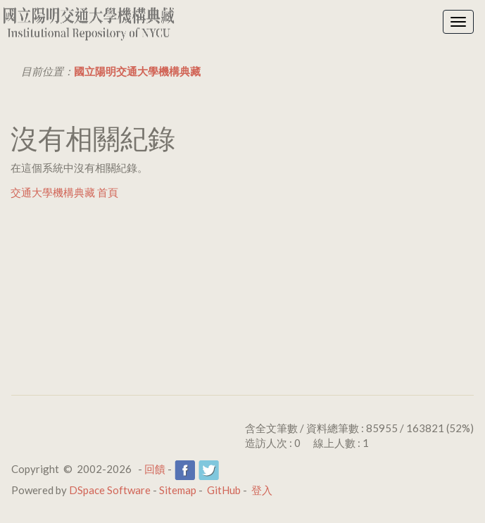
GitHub (224, 490)
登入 (261, 490)
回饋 (154, 468)
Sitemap (177, 490)
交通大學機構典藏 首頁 (64, 192)
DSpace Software (110, 490)
